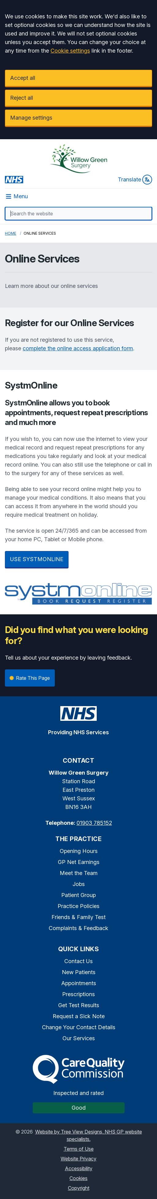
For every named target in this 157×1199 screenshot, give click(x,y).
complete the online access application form (78, 348)
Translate (135, 179)
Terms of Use (79, 1149)
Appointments (78, 983)
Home (10, 233)
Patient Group (78, 895)
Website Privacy (78, 1159)
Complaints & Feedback (78, 928)
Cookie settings (70, 50)
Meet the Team (79, 873)
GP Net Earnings (78, 862)
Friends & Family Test (78, 917)
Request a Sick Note (79, 1016)
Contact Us (78, 961)
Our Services (78, 1038)
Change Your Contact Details (78, 1027)
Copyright (78, 1188)
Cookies (78, 1178)
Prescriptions (78, 994)
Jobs (79, 884)
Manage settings (31, 117)
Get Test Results (78, 1005)
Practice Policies (78, 906)
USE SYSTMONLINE (36, 559)
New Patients (78, 972)
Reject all (21, 98)
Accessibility (78, 1168)
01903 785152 (94, 823)
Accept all (22, 78)
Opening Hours (79, 851)
